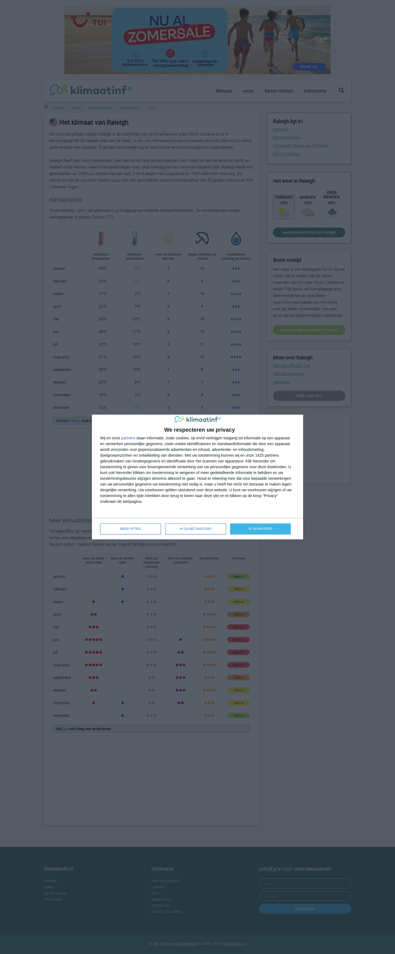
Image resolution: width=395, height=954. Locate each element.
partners (128, 438)
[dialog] (197, 477)
